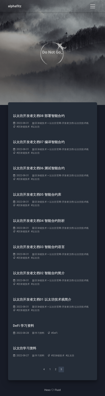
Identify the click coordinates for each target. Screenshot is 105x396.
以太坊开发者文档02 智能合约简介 (39, 273)
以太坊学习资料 (24, 348)
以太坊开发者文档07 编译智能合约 (39, 142)
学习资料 (39, 333)
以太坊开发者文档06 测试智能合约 (39, 168)
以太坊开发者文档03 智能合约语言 (39, 247)
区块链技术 (41, 123)
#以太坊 (35, 126)
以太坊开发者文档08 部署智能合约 (39, 116)
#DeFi (54, 333)
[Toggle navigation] (92, 6)
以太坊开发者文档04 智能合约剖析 (39, 221)
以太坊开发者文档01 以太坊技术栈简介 (42, 299)
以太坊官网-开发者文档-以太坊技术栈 (69, 123)
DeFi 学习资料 (23, 326)
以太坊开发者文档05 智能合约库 (37, 195)
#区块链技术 (23, 126)
